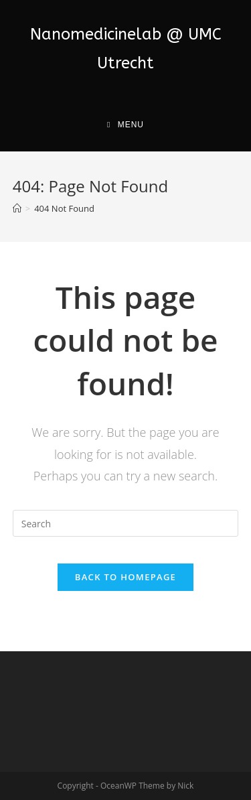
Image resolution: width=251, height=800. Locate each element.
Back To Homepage (125, 577)
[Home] (17, 208)
